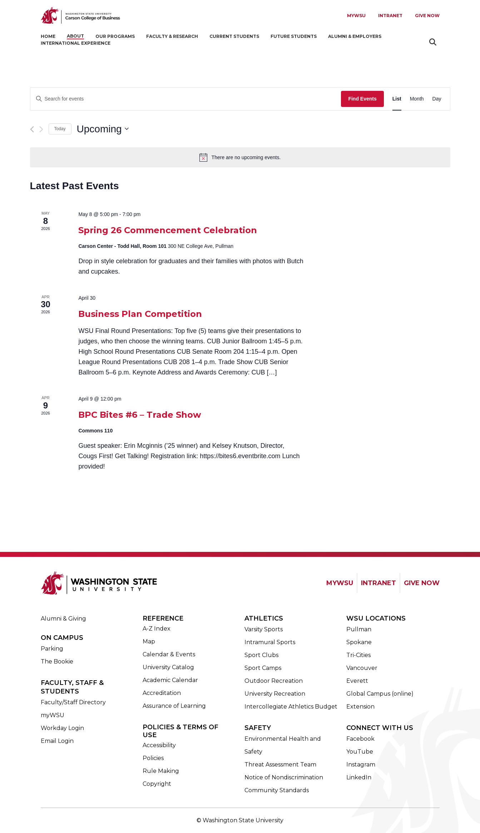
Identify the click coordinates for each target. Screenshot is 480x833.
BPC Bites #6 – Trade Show (139, 415)
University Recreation (274, 693)
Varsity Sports (263, 629)
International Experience (75, 43)
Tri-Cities (358, 655)
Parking (52, 648)
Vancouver (361, 668)
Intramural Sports (269, 642)
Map (149, 641)
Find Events (362, 99)
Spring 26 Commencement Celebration (167, 230)
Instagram (360, 764)
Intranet (390, 15)
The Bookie (57, 661)
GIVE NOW (422, 583)
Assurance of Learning (174, 705)
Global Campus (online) (380, 693)
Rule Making (161, 771)
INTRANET (378, 583)
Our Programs (115, 36)
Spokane (359, 642)
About (75, 36)
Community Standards (276, 790)
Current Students (234, 36)
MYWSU (356, 15)
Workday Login (62, 728)
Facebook (360, 738)
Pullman (358, 629)
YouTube (359, 751)
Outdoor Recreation (273, 680)
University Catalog (168, 667)
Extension (360, 706)
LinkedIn (358, 777)
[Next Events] (41, 129)
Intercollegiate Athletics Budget (290, 706)
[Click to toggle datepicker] (103, 129)
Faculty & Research (172, 36)
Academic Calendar (170, 680)
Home (48, 36)
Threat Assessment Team (280, 764)
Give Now (427, 15)
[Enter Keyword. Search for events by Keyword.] (185, 99)
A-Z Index (156, 628)
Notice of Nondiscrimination (283, 777)
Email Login (57, 741)
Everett (357, 680)
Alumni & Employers (354, 36)
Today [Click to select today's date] (60, 128)
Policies (153, 758)
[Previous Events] (32, 129)
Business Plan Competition (140, 314)
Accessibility (159, 745)
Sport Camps (262, 668)
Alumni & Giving (63, 618)
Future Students (294, 36)
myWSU (52, 715)
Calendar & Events (169, 654)
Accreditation (162, 693)
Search (434, 42)
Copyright (157, 783)
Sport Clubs (261, 655)
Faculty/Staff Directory (73, 702)
